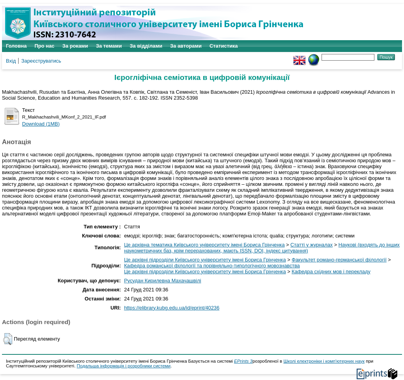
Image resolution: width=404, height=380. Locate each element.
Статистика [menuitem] (223, 46)
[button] (7, 339)
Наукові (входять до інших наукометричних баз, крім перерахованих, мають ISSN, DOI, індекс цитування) (262, 248)
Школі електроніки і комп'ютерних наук (324, 361)
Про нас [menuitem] (44, 46)
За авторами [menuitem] (186, 46)
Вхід (11, 61)
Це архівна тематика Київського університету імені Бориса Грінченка (204, 245)
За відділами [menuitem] (146, 46)
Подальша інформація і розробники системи (124, 365)
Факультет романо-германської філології (339, 260)
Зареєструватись (41, 61)
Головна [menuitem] (16, 46)
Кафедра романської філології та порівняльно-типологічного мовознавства (212, 266)
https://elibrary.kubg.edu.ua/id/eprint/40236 (171, 308)
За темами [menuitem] (109, 46)
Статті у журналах (311, 245)
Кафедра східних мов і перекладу (331, 271)
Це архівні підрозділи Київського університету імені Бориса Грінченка (205, 260)
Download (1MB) (41, 124)
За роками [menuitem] (75, 46)
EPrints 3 (243, 361)
